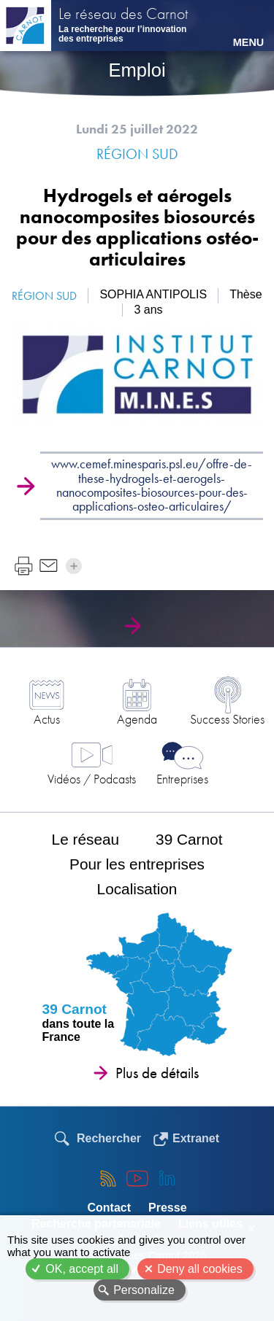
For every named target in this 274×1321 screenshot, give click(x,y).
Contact (109, 1207)
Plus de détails (157, 1073)
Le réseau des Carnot (123, 15)
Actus (47, 719)
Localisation (137, 888)
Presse (167, 1207)
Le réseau (86, 839)
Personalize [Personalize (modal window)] (144, 1290)
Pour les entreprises (137, 864)
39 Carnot (189, 839)
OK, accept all (81, 1269)
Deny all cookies (200, 1269)
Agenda (137, 719)
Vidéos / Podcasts (91, 778)
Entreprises (182, 778)
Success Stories (227, 719)
